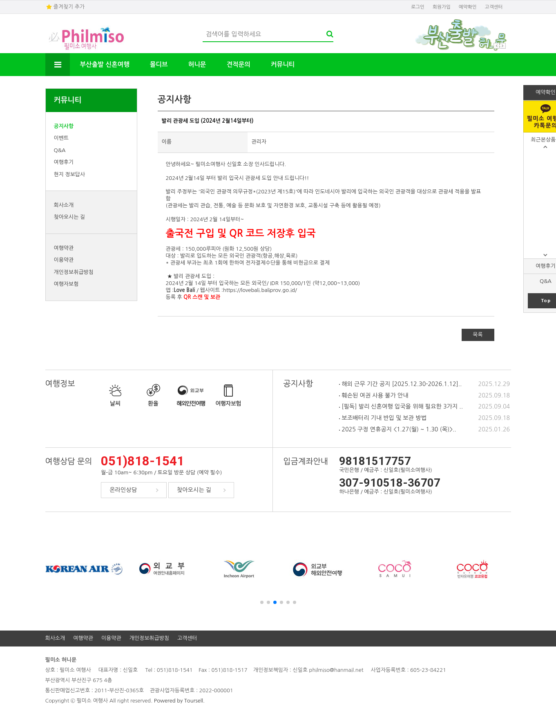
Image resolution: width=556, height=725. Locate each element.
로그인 (417, 6)
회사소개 (64, 205)
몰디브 (159, 64)
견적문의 (238, 64)
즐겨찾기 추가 (69, 6)
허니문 (197, 64)
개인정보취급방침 (74, 272)
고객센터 (494, 6)
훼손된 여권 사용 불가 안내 (373, 395)
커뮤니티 (283, 64)
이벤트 (61, 138)
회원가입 (442, 6)
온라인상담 (123, 490)
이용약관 (64, 260)
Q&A (60, 150)
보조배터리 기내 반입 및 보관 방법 (382, 418)
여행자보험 (66, 284)
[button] (261, 602)
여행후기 (64, 162)
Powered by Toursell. (179, 700)
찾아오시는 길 (69, 217)
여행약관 (64, 248)
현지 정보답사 (69, 174)
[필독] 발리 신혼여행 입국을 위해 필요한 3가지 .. (401, 406)
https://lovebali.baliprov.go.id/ (260, 290)
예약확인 (468, 6)
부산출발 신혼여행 (105, 64)
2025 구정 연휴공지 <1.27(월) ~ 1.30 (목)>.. (397, 429)
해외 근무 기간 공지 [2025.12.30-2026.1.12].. (400, 384)
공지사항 (64, 126)
